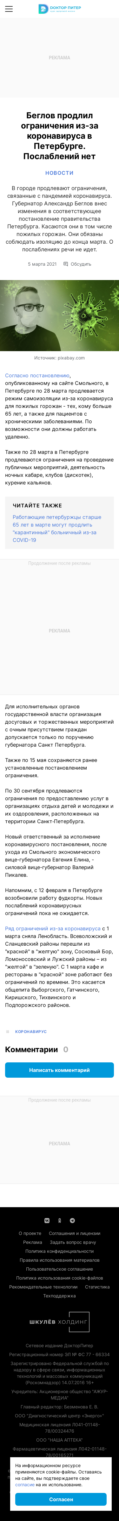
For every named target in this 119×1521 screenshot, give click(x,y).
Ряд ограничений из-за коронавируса (53, 928)
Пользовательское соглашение (59, 1269)
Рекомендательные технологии (43, 1286)
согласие (25, 1484)
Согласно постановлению (37, 375)
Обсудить (77, 264)
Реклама (32, 1242)
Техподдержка (59, 1295)
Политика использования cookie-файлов (59, 1278)
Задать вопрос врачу (73, 1242)
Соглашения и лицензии (74, 1233)
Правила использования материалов (60, 1260)
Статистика (97, 1286)
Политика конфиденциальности (59, 1251)
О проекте (30, 1233)
